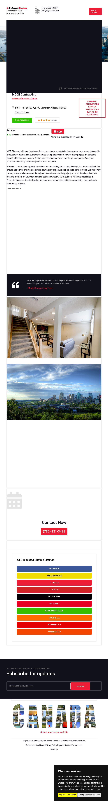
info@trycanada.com (50, 11)
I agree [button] (62, 795)
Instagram (54, 600)
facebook (54, 570)
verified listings (22, 121)
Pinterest (54, 608)
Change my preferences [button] (89, 795)
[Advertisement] (34, 52)
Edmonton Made (54, 615)
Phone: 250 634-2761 (51, 8)
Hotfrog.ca (54, 638)
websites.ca (54, 630)
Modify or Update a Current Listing (81, 89)
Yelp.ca (54, 592)
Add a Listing (94, 12)
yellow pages (54, 577)
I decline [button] (72, 795)
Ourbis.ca (54, 623)
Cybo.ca (54, 585)
